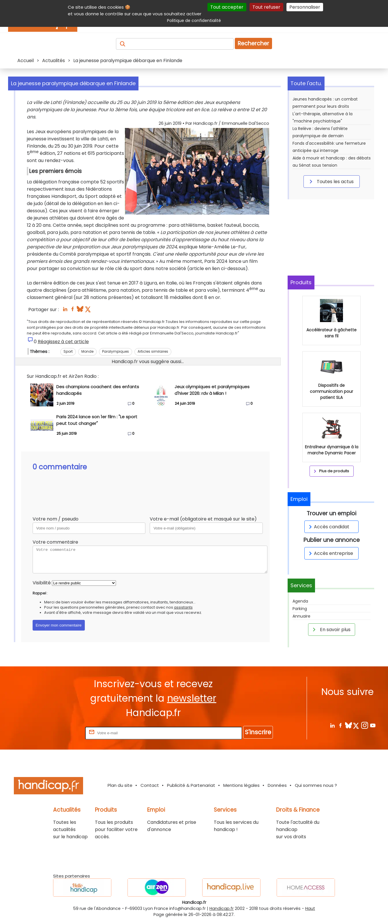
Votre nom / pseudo (55, 519)
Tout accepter (226, 7)
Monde (87, 351)
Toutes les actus (331, 181)
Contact (149, 785)
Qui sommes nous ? (316, 785)
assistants (183, 607)
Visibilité (42, 582)
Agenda (300, 601)
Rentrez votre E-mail (61, 732)
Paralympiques (115, 351)
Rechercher (253, 43)
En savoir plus (330, 629)
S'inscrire (258, 732)
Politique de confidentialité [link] (194, 20)
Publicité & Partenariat (191, 785)
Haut (310, 908)
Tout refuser (266, 7)
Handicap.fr (221, 908)
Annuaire (301, 616)
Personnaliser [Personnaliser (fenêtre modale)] (304, 7)
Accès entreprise (330, 553)
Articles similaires (153, 351)
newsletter (191, 698)
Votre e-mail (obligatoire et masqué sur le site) (203, 519)
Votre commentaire (55, 542)
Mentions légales (241, 785)
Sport (68, 351)
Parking (300, 609)
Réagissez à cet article (63, 341)
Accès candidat (328, 526)
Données (277, 785)
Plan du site (120, 785)
